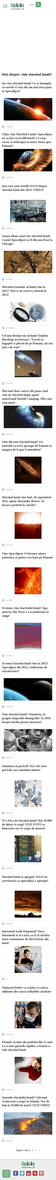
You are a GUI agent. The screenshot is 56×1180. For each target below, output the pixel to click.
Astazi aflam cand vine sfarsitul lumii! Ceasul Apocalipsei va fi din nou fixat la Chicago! (27, 239)
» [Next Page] (39, 1150)
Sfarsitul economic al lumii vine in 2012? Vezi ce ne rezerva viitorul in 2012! (24, 290)
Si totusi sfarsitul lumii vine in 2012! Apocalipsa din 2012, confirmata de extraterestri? (25, 667)
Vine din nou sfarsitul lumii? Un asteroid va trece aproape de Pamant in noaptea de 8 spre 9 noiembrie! (27, 445)
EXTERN (9, 127)
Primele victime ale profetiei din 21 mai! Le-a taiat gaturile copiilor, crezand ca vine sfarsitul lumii (27, 1045)
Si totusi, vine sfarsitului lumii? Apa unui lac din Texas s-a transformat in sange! (25, 611)
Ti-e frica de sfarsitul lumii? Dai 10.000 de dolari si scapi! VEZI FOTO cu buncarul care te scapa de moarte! (27, 824)
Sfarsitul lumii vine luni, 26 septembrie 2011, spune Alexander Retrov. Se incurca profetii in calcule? (26, 501)
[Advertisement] (28, 29)
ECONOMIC (10, 328)
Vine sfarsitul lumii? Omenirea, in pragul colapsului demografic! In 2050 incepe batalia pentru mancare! (26, 718)
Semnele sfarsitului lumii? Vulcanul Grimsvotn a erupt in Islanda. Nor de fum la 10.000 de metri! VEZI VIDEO (26, 1101)
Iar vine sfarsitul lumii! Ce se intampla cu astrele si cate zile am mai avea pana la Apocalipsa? (27, 87)
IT (6, 979)
